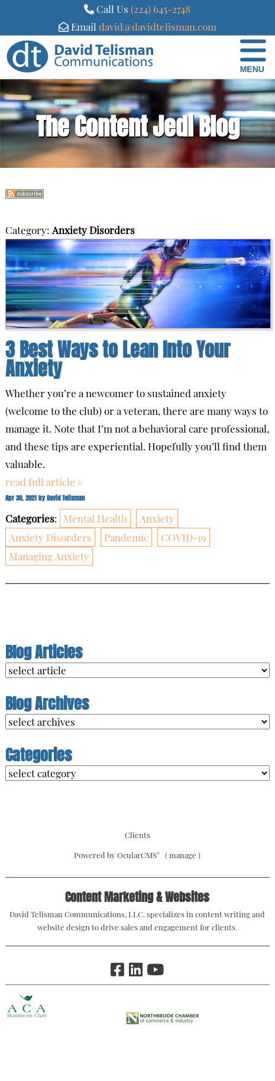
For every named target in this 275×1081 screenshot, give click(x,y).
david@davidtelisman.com (157, 26)
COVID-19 (183, 537)
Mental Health (95, 518)
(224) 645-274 (158, 8)
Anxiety (157, 518)
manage (182, 855)
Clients (137, 835)
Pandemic (126, 537)
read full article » (44, 481)
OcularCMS (138, 855)
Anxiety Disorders (50, 537)
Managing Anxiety (49, 556)
